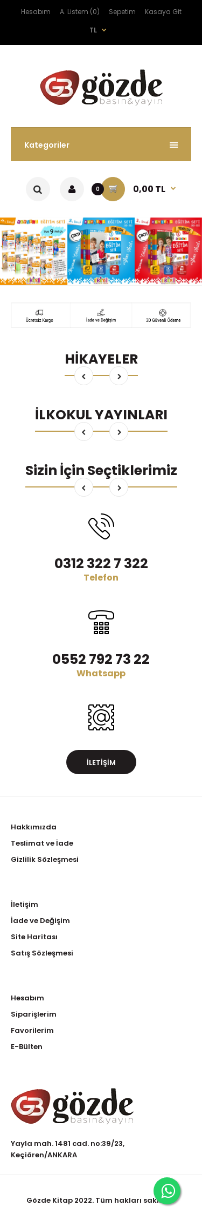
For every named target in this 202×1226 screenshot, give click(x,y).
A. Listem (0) (80, 11)
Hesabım (36, 11)
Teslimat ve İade (42, 843)
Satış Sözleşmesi (42, 953)
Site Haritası (34, 937)
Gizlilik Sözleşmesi (45, 859)
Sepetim (122, 11)
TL (93, 30)
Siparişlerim (34, 1014)
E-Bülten (27, 1047)
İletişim (101, 762)
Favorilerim (32, 1030)
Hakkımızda (34, 827)
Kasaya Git (163, 11)
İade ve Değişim (40, 920)
